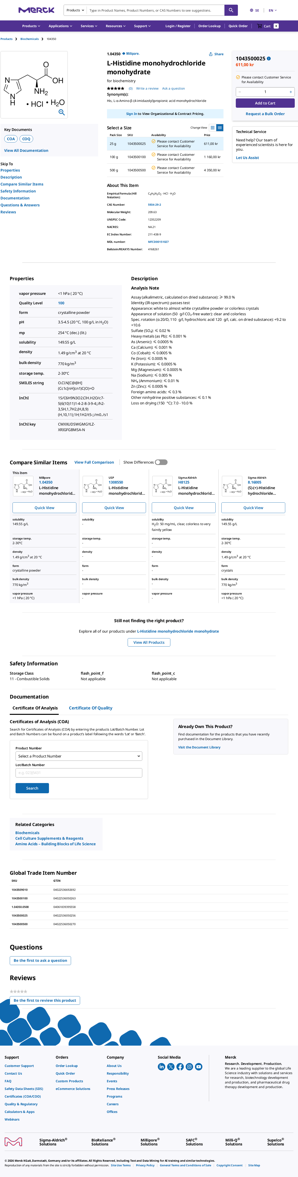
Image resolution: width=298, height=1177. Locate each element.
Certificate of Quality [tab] (90, 708)
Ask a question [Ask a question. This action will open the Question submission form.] (173, 88)
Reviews (8, 212)
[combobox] (151, 10)
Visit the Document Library (199, 747)
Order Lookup (209, 26)
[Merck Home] (36, 10)
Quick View (44, 507)
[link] (28, 1065)
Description (11, 177)
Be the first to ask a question (40, 960)
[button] (178, 26)
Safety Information (18, 191)
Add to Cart (265, 103)
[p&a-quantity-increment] (291, 92)
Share (216, 54)
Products (6, 39)
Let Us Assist (247, 157)
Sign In (131, 113)
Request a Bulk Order (265, 113)
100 (61, 303)
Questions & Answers (20, 205)
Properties (10, 170)
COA (11, 138)
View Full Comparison (94, 462)
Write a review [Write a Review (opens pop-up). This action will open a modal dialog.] (147, 88)
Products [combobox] (73, 10)
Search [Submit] (32, 788)
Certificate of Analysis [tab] (35, 708)
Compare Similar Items (21, 184)
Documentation (14, 198)
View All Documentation (26, 150)
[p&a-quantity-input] (265, 92)
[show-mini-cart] (267, 26)
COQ (26, 138)
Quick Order (238, 26)
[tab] (10, 38)
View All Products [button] (148, 642)
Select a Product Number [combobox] (40, 756)
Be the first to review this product (47, 1001)
